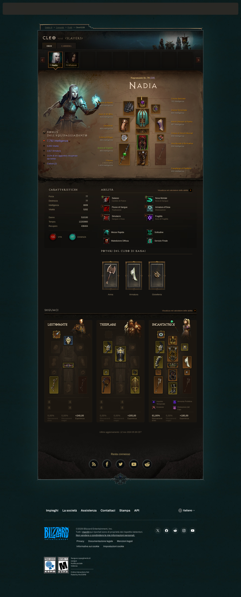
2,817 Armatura (52, 150)
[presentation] (15, 9)
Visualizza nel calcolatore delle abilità (175, 190)
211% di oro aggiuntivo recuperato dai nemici (61, 157)
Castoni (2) (50, 163)
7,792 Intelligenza (56, 141)
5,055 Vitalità (51, 146)
